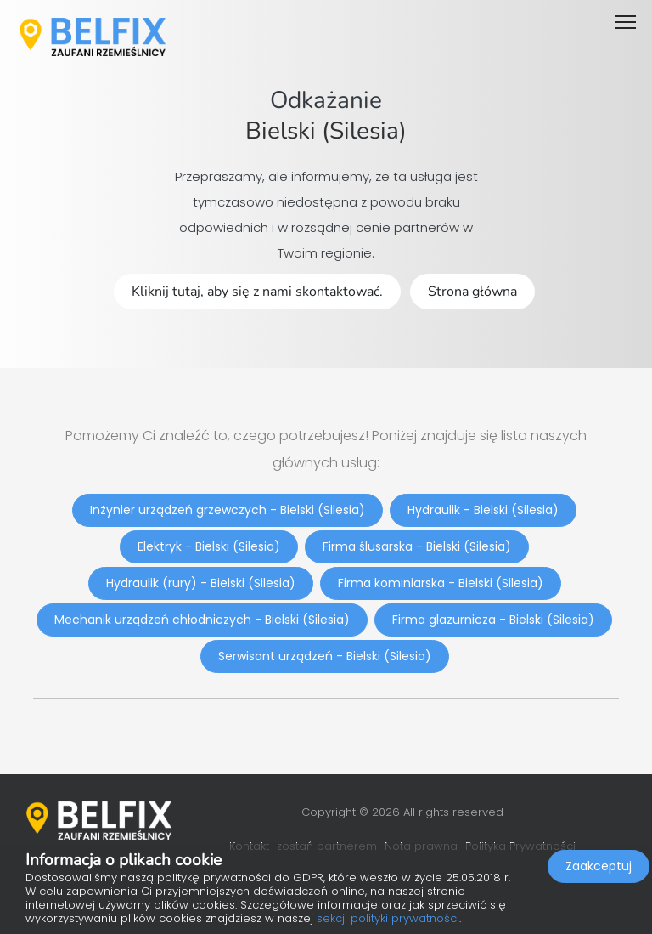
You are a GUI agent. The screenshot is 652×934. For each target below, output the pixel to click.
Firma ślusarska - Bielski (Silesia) (417, 546)
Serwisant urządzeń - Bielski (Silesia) (324, 656)
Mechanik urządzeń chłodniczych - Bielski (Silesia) (202, 619)
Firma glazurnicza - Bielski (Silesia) (493, 619)
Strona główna (472, 291)
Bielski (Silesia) (326, 131)
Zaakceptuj (598, 866)
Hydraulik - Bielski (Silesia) (483, 509)
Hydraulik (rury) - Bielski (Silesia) (200, 583)
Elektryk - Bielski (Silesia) (209, 546)
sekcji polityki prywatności (388, 918)
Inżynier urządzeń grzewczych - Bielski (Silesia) (227, 509)
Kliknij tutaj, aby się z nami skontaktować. (257, 291)
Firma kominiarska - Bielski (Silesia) (440, 583)
